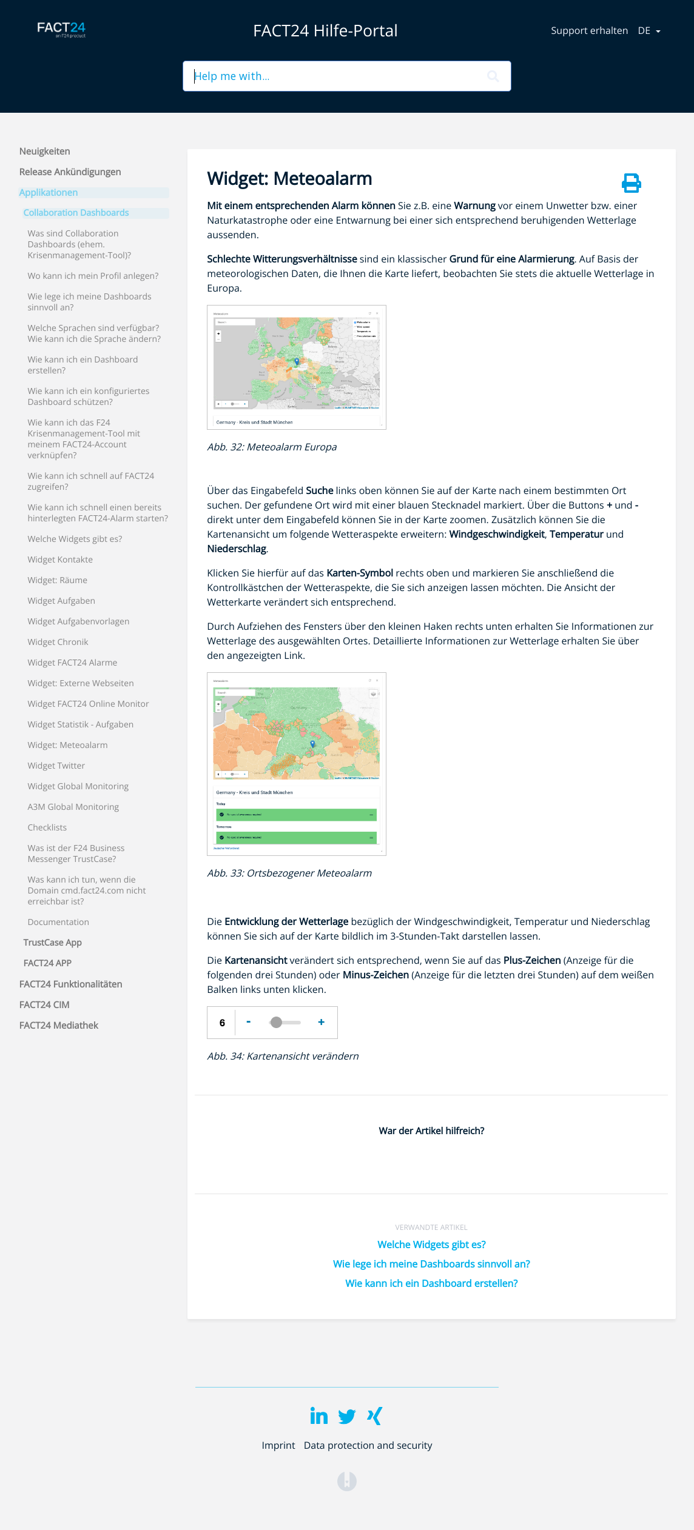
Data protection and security (368, 1445)
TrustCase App (53, 943)
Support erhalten (589, 30)
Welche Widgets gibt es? (431, 1244)
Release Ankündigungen (70, 172)
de (645, 30)
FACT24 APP (48, 963)
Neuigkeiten (44, 151)
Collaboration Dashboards (76, 213)
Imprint (278, 1445)
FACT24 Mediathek (58, 1025)
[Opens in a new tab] (347, 1480)
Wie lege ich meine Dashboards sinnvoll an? (431, 1264)
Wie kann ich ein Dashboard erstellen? (431, 1283)
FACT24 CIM (44, 1005)
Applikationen (48, 192)
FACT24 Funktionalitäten (71, 984)
